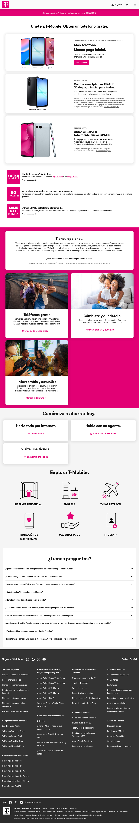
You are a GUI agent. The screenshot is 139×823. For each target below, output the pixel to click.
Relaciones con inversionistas (31, 808)
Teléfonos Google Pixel (12, 736)
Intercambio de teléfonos (83, 746)
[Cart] (127, 4)
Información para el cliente (65, 811)
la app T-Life (72, 177)
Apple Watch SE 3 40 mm (48, 688)
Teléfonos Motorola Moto (13, 746)
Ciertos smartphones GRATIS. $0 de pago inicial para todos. (94, 86)
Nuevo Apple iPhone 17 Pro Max (16, 776)
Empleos (51, 808)
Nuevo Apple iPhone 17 (12, 766)
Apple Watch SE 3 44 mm (48, 693)
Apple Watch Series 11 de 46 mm (51, 683)
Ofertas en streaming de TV (83, 678)
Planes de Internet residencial (14, 685)
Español (133, 659)
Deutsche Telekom (62, 808)
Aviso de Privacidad (20, 811)
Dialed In (41, 721)
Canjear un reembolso (116, 703)
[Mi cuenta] (116, 4)
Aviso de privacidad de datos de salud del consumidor (85, 815)
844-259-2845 (91, 13)
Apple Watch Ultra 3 (45, 698)
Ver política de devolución (118, 675)
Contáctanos (112, 680)
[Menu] (135, 4)
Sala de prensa (113, 741)
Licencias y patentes (61, 815)
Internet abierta (18, 815)
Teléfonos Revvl (12, 741)
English (125, 659)
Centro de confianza (34, 811)
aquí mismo (58, 177)
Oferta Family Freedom (82, 741)
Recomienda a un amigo (82, 693)
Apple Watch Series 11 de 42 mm (51, 678)
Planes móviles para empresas (15, 711)
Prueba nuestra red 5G (81, 723)
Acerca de (17, 808)
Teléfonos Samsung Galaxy (13, 731)
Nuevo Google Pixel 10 (11, 786)
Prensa (45, 808)
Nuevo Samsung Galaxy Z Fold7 (15, 781)
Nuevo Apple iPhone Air (12, 761)
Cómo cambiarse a (84, 718)
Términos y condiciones (98, 811)
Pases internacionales (11, 680)
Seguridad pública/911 (82, 811)
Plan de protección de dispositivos (86, 698)
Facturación (112, 685)
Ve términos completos (29, 180)
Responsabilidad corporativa (119, 746)
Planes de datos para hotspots (15, 698)
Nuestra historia (114, 726)
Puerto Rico (73, 808)
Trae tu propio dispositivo (83, 728)
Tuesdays (80, 683)
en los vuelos (79, 688)
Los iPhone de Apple (11, 726)
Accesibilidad (124, 811)
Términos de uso (113, 811)
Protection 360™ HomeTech (84, 703)
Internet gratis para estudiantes (120, 698)
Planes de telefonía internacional (16, 675)
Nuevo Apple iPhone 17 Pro (13, 771)
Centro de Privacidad (116, 736)
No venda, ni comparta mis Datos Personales (39, 815)
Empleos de (116, 731)
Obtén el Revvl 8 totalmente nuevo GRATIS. (92, 133)
